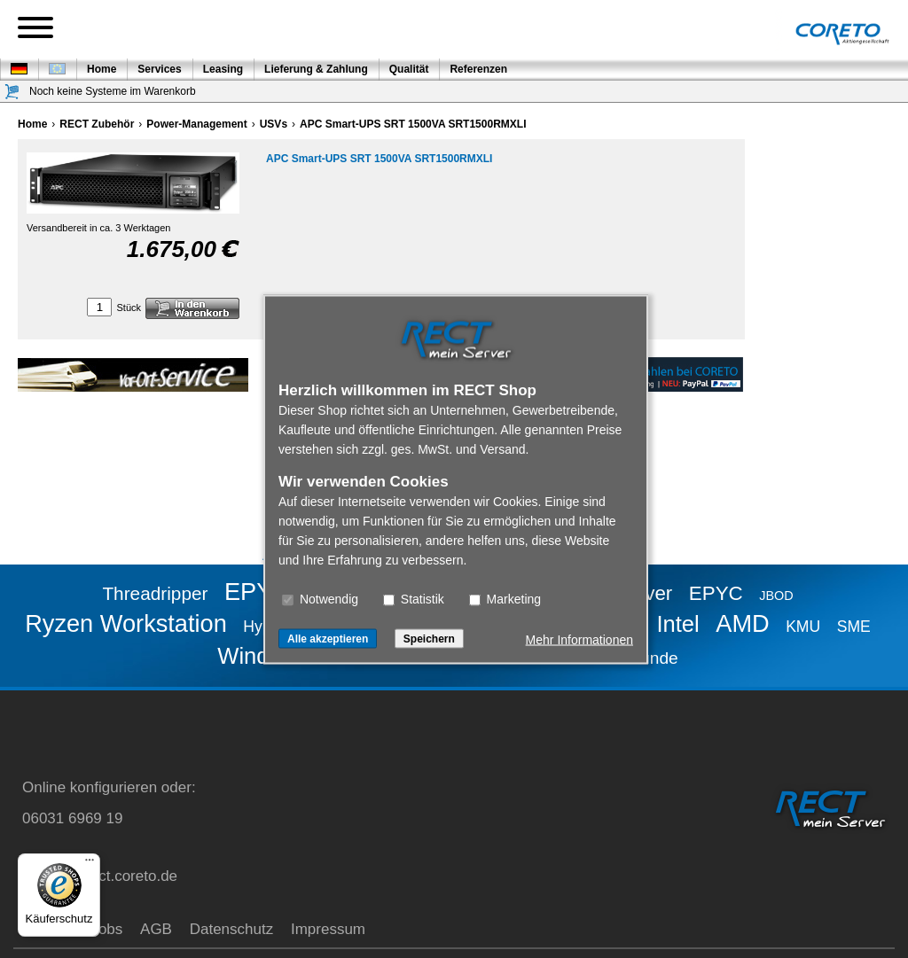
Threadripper (154, 593)
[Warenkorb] (12, 92)
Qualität (409, 69)
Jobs (106, 929)
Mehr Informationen (579, 639)
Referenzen (478, 69)
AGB (156, 929)
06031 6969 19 (72, 818)
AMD (742, 623)
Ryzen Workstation (126, 623)
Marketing (505, 598)
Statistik (413, 598)
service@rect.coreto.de (99, 876)
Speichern (429, 638)
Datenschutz (232, 929)
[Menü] (89, 864)
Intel (677, 623)
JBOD (776, 595)
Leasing (223, 69)
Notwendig (320, 598)
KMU (803, 626)
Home (101, 69)
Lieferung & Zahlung (316, 69)
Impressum (328, 929)
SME (854, 626)
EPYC (716, 593)
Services (159, 69)
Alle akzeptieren (327, 638)
